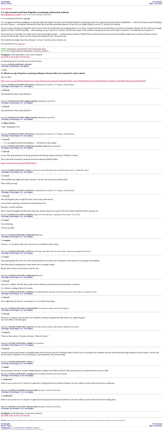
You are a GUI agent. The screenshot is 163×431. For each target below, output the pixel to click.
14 (1, 308)
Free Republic (5, 2)
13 (1, 292)
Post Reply (5, 66)
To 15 (22, 345)
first (2, 57)
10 (1, 235)
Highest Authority (31, 101)
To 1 (21, 86)
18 (1, 374)
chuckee (29, 362)
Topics (151, 3)
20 (1, 407)
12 (1, 275)
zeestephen (29, 215)
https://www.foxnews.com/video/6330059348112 (19, 163)
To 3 (21, 136)
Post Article (158, 3)
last (28, 57)
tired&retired (30, 235)
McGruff (28, 64)
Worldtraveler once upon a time (35, 146)
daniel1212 (29, 292)
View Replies (24, 66)
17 (1, 362)
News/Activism (157, 2)
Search (9, 3)
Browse (3, 3)
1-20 (6, 57)
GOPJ (28, 251)
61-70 (21, 57)
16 (1, 343)
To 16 (22, 376)
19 (1, 390)
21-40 (10, 57)
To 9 (21, 253)
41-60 (16, 57)
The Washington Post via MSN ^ (11, 15)
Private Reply (14, 66)
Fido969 (29, 343)
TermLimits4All (31, 308)
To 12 (22, 392)
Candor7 (28, 170)
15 (1, 327)
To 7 (21, 237)
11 (1, 251)
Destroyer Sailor (32, 390)
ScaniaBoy (30, 374)
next (25, 57)
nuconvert (30, 327)
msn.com (21, 44)
